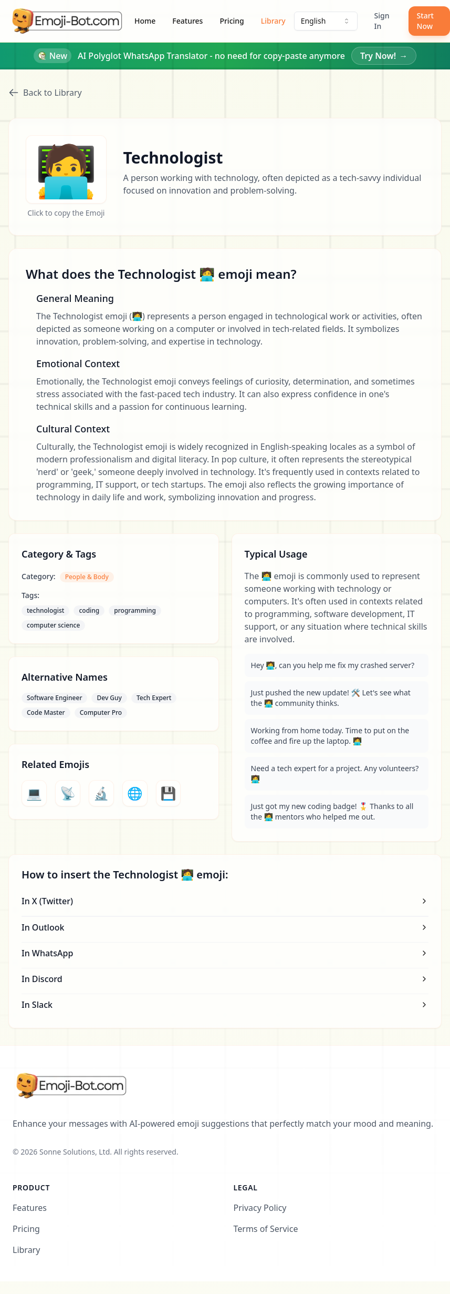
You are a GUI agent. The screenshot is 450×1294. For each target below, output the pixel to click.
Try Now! (383, 55)
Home (144, 21)
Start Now (425, 21)
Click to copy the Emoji (65, 213)
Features (187, 21)
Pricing (231, 21)
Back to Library (45, 92)
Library (273, 21)
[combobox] (326, 21)
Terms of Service (266, 1229)
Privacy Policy (260, 1208)
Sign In (382, 21)
